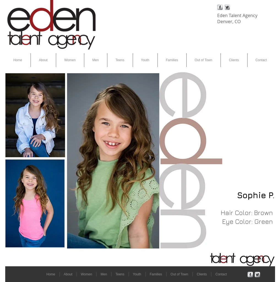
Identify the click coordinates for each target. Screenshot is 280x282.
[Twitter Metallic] (227, 7)
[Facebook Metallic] (220, 7)
